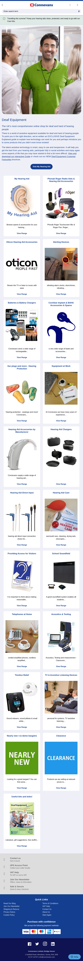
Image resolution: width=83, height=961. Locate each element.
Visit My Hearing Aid (41, 167)
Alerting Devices (61, 242)
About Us (46, 912)
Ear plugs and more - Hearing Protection (22, 367)
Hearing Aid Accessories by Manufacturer (21, 430)
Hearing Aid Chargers (61, 429)
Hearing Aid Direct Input (22, 493)
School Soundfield (61, 553)
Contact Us (46, 909)
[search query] (41, 11)
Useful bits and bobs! (21, 797)
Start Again (46, 915)
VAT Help (46, 906)
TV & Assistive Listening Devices (61, 675)
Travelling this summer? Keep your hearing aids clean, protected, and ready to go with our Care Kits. (43, 20)
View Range (22, 233)
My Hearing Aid (21, 179)
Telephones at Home (22, 614)
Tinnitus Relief (22, 675)
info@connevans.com (47, 957)
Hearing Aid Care (61, 493)
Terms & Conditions (50, 903)
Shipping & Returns (11, 909)
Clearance (61, 736)
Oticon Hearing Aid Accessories (22, 242)
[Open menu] (2, 5)
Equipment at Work (61, 366)
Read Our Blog (10, 903)
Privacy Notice (9, 912)
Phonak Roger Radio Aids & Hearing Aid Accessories (61, 180)
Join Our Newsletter (12, 906)
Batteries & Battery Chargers (22, 303)
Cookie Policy (9, 915)
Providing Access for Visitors (22, 553)
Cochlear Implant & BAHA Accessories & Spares (61, 304)
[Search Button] (79, 11)
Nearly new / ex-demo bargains (22, 736)
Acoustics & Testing (61, 614)
